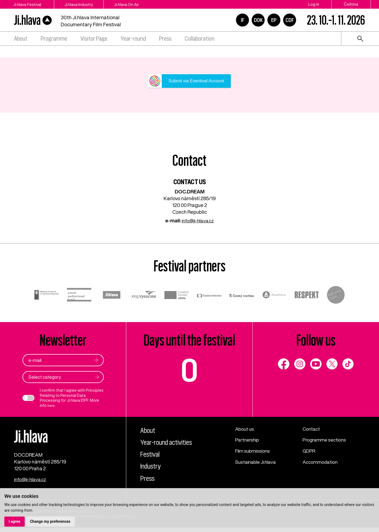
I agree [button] (14, 521)
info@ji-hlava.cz (198, 220)
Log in (313, 4)
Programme (54, 38)
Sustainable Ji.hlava (257, 462)
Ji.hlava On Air (137, 4)
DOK (258, 20)
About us (245, 429)
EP (274, 20)
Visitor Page (93, 38)
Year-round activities (169, 442)
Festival (151, 454)
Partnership (248, 440)
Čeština (351, 4)
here (51, 406)
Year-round (133, 38)
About (20, 38)
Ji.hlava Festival (28, 4)
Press (165, 38)
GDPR (309, 451)
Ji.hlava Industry (85, 4)
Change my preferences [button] (50, 521)
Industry (152, 466)
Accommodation (322, 462)
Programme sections (326, 440)
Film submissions (254, 451)
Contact (312, 429)
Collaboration (200, 38)
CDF (290, 20)
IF (242, 20)
